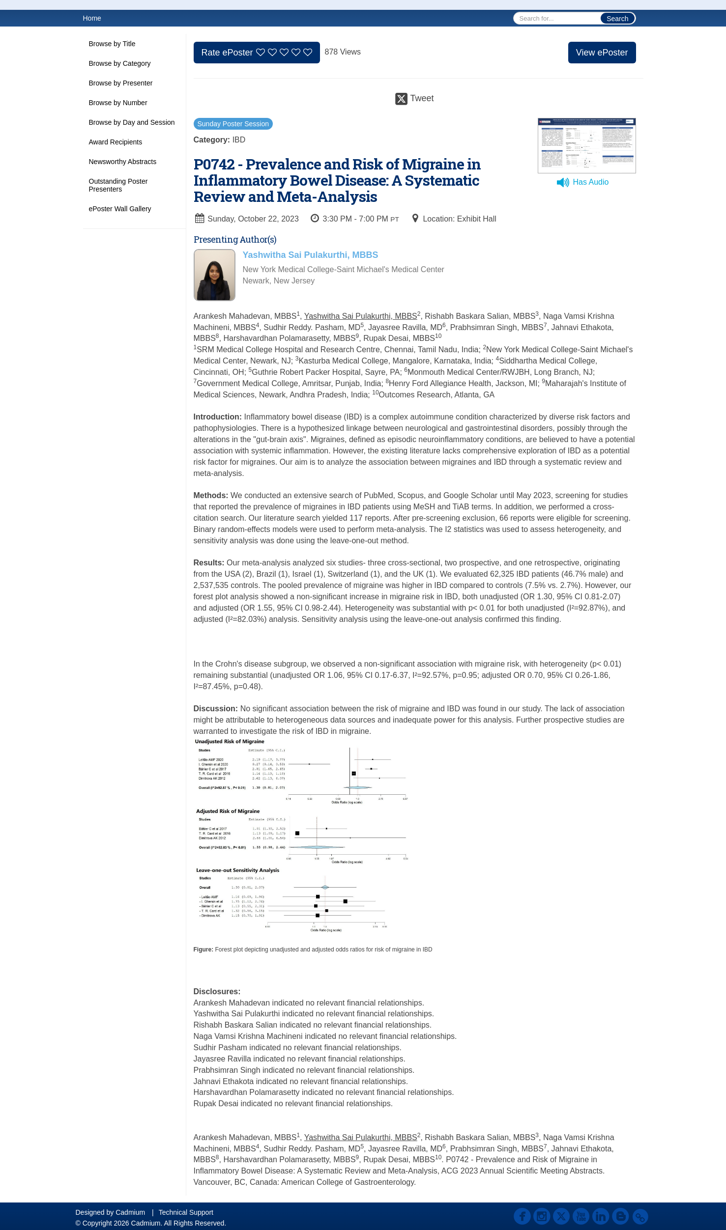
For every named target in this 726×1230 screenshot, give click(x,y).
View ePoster (602, 52)
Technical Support (186, 1212)
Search (617, 19)
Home (92, 18)
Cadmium (130, 1212)
